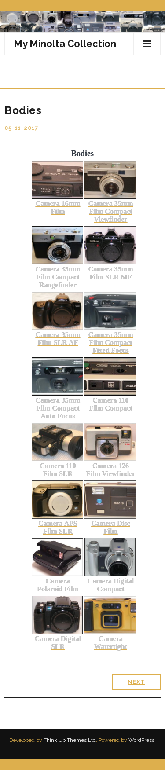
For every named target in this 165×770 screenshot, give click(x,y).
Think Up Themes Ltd (70, 740)
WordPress (141, 740)
